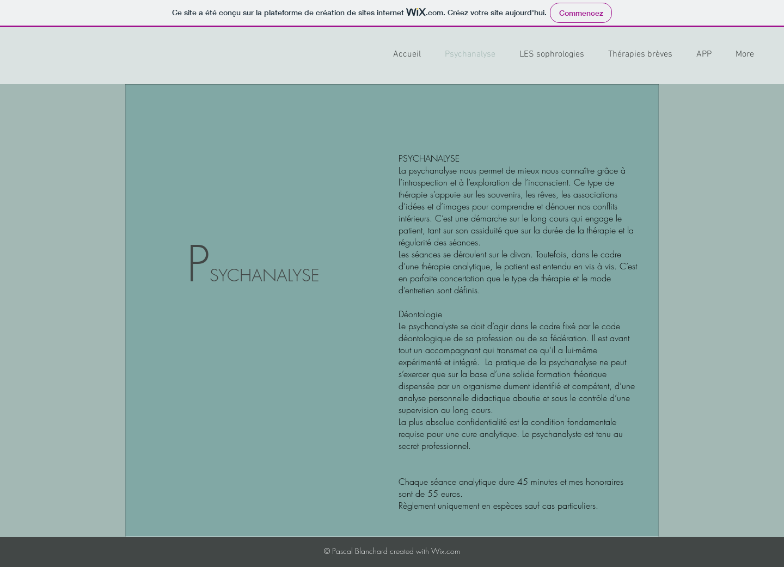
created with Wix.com (424, 551)
